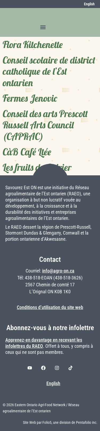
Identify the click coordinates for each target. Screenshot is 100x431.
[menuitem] (86, 4)
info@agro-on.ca (58, 271)
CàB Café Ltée (27, 152)
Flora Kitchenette (33, 44)
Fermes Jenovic (30, 98)
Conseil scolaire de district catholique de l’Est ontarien (49, 71)
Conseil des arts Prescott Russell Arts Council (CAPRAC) (45, 125)
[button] (43, 27)
